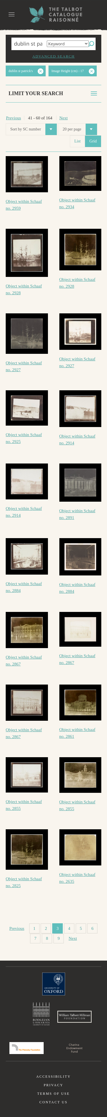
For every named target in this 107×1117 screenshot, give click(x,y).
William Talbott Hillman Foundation (74, 1017)
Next (63, 118)
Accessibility (53, 1077)
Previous (13, 118)
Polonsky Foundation (26, 1048)
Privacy (53, 1085)
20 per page (79, 129)
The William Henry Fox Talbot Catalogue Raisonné (53, 14)
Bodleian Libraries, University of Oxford (41, 1013)
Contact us (53, 1102)
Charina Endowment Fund (74, 1048)
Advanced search (53, 56)
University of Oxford (53, 984)
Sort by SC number (33, 129)
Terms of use (53, 1094)
